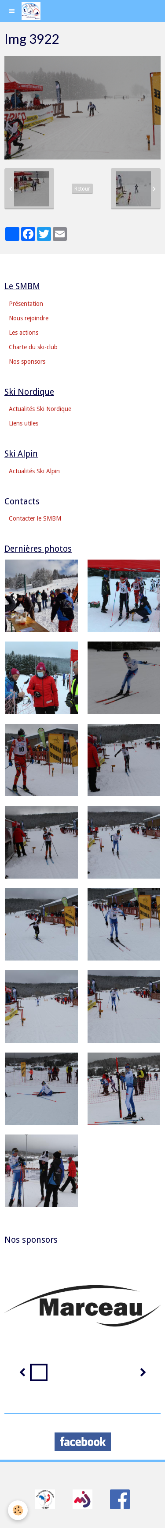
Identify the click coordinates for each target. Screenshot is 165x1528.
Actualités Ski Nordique (40, 408)
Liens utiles (23, 423)
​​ (45, 1498)
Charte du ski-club (33, 347)
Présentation (26, 303)
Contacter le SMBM (35, 518)
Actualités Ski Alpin (34, 471)
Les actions (23, 332)
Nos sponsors (27, 361)
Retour (82, 189)
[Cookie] (18, 1510)
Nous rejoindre (28, 318)
